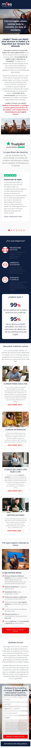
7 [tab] (24, 230)
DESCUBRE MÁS (15, 405)
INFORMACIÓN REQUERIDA (15, 744)
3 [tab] (14, 230)
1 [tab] (9, 230)
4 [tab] (16, 230)
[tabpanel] (15, 196)
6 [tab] (21, 230)
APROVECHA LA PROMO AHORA (16, 630)
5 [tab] (19, 230)
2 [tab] (11, 230)
